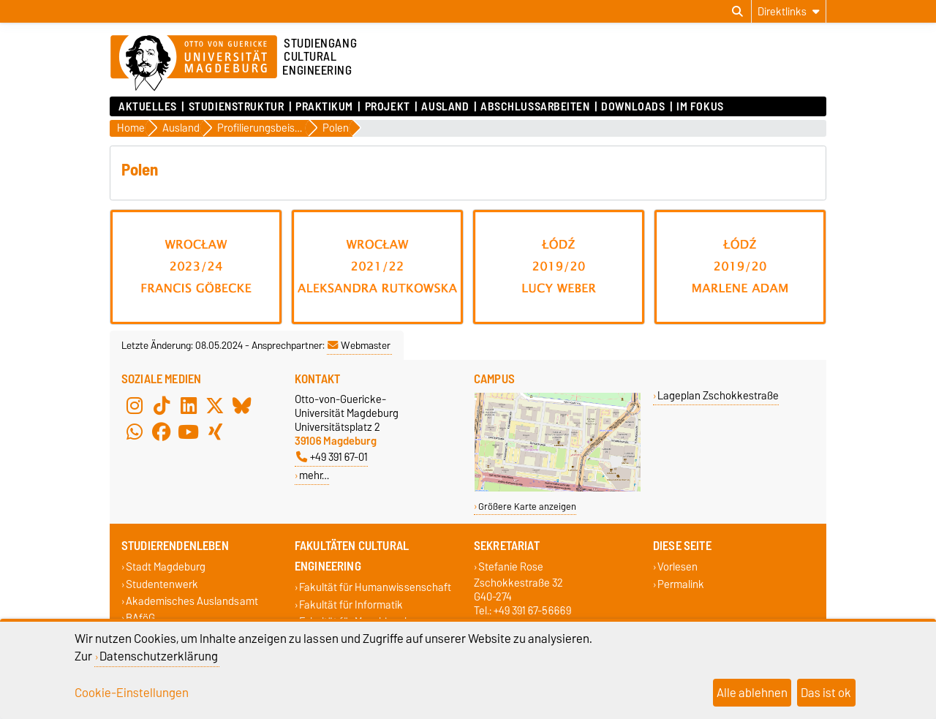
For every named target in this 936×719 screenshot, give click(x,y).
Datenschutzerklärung (158, 656)
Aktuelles (147, 107)
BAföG (140, 617)
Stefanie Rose (510, 567)
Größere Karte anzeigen (527, 506)
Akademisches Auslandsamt (192, 600)
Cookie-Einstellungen (132, 692)
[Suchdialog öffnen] (737, 11)
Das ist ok (826, 692)
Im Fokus (699, 107)
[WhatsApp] (134, 431)
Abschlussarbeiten (535, 107)
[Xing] (215, 431)
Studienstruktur (236, 107)
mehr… (314, 475)
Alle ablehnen (752, 692)
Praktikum (324, 107)
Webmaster (359, 345)
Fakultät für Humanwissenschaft (375, 587)
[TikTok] (161, 405)
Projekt (387, 107)
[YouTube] (189, 431)
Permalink (680, 584)
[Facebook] (161, 431)
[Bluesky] (242, 405)
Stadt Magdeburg (165, 567)
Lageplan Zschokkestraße (718, 395)
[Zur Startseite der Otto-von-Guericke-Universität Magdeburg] (194, 63)
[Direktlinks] (789, 11)
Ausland (445, 107)
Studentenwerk (162, 584)
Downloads (633, 107)
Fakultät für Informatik (351, 604)
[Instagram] (134, 405)
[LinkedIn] (189, 405)
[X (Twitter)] (215, 405)
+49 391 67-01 (332, 457)
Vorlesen (677, 567)
